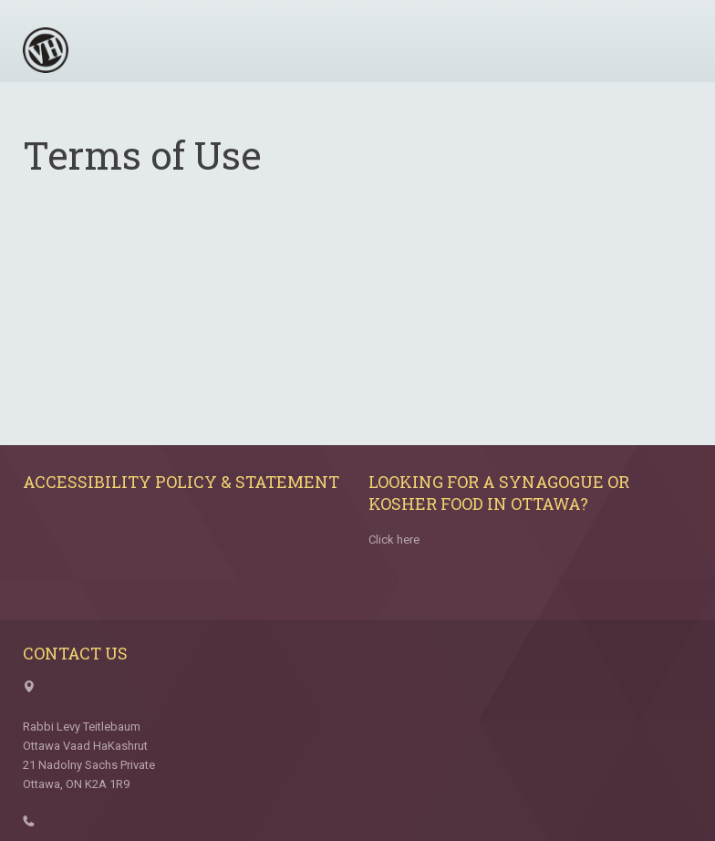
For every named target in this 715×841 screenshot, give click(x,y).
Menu (672, 43)
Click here (394, 539)
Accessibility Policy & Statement (181, 482)
